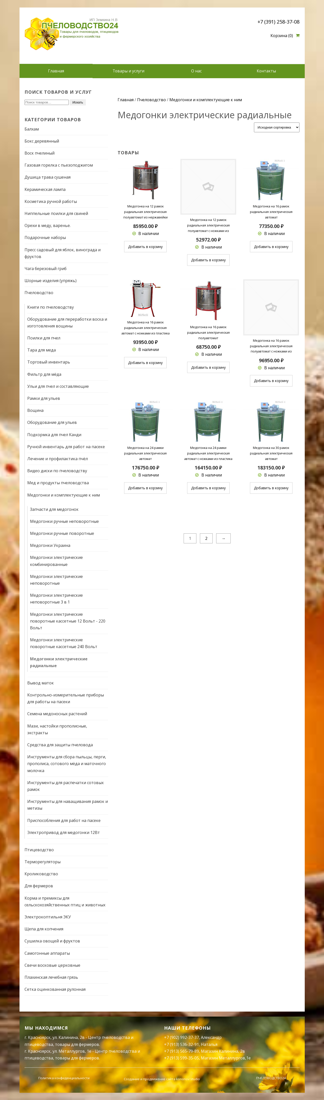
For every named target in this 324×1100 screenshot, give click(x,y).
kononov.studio (188, 1078)
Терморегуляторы (43, 861)
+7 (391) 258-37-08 (278, 21)
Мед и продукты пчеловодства (58, 482)
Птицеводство (39, 849)
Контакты (266, 71)
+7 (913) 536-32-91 (181, 1044)
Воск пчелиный (40, 153)
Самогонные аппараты (47, 953)
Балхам (32, 129)
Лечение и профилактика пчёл (57, 458)
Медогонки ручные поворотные (62, 533)
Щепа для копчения (44, 929)
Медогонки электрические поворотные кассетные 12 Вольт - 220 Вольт (67, 620)
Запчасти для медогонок (54, 509)
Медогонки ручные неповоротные (64, 521)
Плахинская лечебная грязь (51, 977)
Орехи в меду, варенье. (48, 225)
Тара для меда (41, 350)
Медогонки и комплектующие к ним (63, 495)
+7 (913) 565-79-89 (181, 1051)
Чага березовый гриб (46, 268)
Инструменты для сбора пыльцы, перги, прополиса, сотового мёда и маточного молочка (66, 763)
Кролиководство (41, 874)
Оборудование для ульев (52, 422)
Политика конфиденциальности (64, 1077)
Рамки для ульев (43, 398)
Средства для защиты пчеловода (60, 744)
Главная (56, 71)
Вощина (35, 410)
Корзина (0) (281, 35)
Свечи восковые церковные (52, 965)
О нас (196, 71)
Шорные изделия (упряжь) (51, 280)
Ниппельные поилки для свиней (56, 213)
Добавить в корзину (145, 246)
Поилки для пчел (43, 337)
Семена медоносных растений (57, 713)
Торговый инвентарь (48, 362)
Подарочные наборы (45, 237)
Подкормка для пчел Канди (54, 434)
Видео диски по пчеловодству (57, 470)
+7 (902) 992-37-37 (181, 1037)
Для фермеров (39, 886)
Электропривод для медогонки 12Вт (63, 832)
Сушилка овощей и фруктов (52, 941)
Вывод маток (40, 682)
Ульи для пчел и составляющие (58, 386)
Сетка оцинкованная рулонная (55, 989)
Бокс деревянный (42, 141)
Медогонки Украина (50, 545)
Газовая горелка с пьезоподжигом (59, 165)
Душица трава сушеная (48, 177)
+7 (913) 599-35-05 (181, 1057)
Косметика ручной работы (51, 201)
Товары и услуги (128, 71)
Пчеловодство (39, 292)
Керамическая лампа (45, 189)
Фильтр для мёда (44, 374)
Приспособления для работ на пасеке (64, 820)
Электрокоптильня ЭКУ (48, 916)
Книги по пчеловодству (50, 307)
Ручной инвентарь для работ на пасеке (66, 446)
